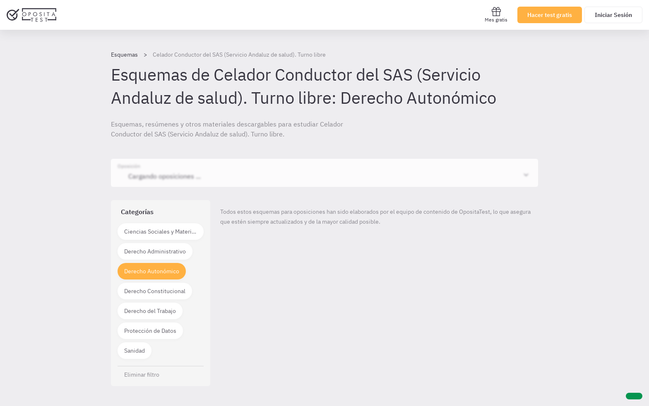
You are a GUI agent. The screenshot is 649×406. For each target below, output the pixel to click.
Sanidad (134, 350)
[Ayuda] (634, 396)
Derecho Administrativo (155, 251)
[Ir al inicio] (31, 15)
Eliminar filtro (141, 374)
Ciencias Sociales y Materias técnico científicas (164, 231)
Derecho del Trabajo (150, 311)
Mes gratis (496, 15)
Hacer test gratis (549, 15)
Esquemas (124, 54)
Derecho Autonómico (151, 271)
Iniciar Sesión (613, 15)
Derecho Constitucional (154, 291)
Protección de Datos (150, 330)
